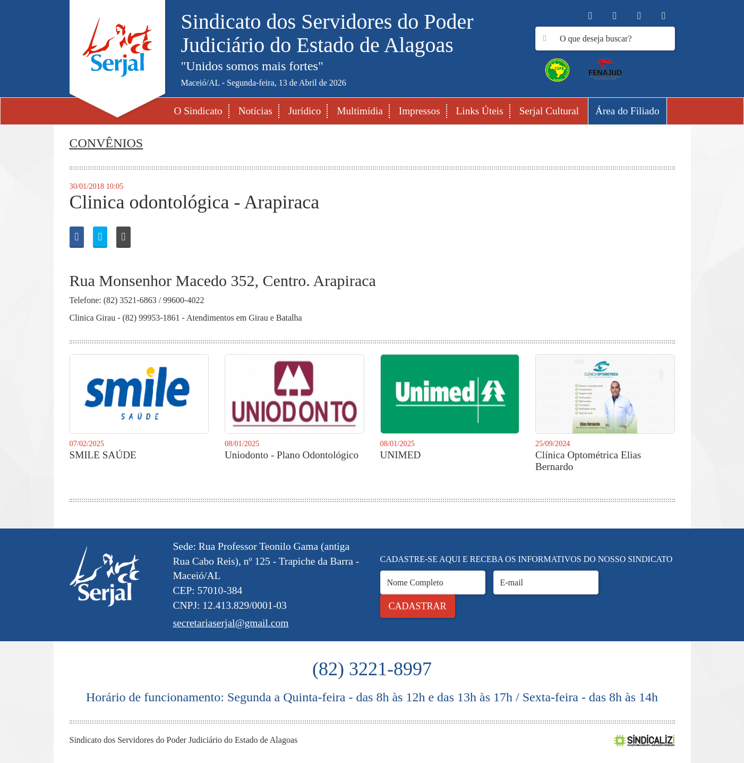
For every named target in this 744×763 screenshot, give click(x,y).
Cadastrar (418, 606)
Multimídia (359, 110)
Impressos (419, 110)
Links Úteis (479, 110)
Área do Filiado (627, 110)
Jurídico (304, 110)
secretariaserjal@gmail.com (231, 622)
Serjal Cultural (549, 110)
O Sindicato (198, 110)
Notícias (255, 110)
